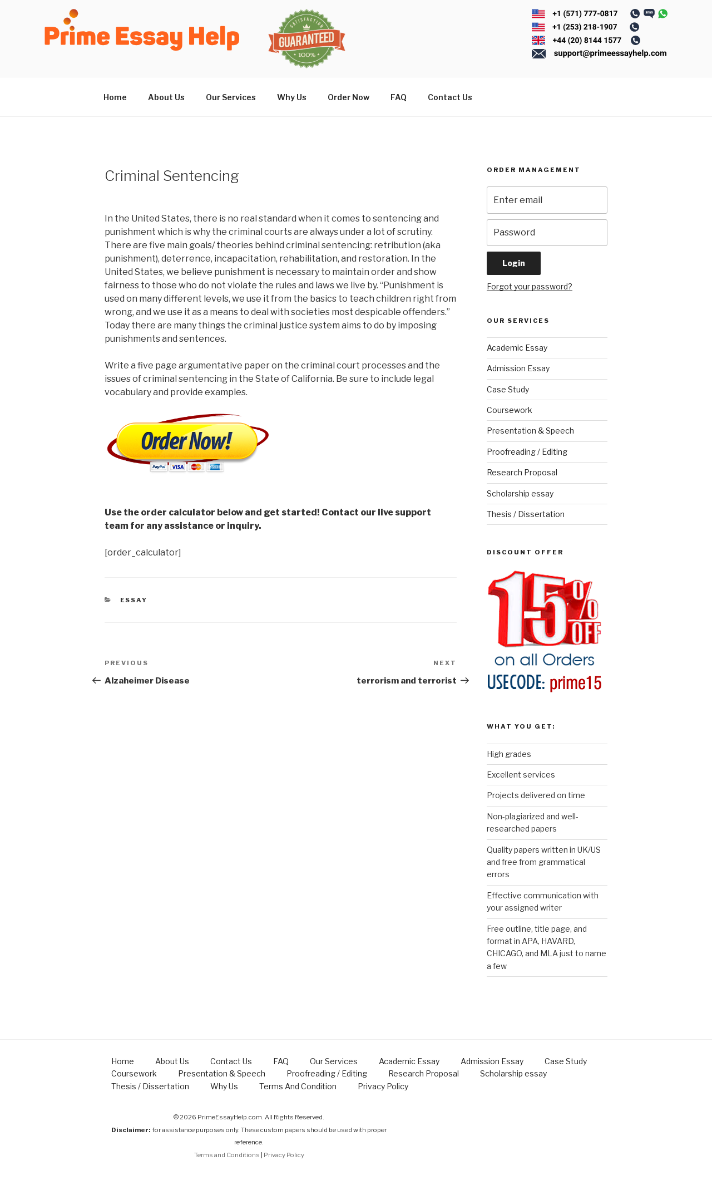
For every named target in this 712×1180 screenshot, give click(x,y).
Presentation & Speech (530, 430)
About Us (166, 97)
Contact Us (450, 97)
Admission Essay (518, 368)
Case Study (508, 389)
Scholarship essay (520, 493)
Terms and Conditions (227, 1155)
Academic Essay (517, 347)
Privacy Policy (383, 1086)
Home (115, 97)
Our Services (231, 97)
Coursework (509, 410)
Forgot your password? (529, 286)
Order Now (348, 97)
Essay (134, 600)
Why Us (291, 97)
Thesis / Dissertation (526, 514)
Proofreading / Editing (527, 451)
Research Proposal (522, 472)
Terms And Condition (298, 1086)
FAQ (398, 97)
